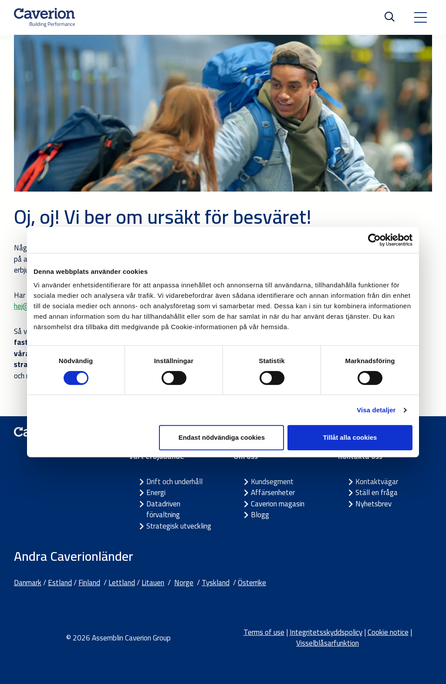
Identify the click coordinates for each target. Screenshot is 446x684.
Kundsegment (272, 482)
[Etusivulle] (44, 17)
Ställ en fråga (376, 492)
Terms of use (263, 632)
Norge (183, 583)
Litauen (153, 583)
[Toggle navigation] (420, 17)
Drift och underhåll (174, 482)
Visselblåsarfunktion (327, 643)
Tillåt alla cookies (350, 437)
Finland (89, 583)
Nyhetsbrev (373, 504)
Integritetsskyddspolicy (326, 632)
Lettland (121, 583)
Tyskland (216, 583)
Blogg (260, 515)
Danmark (27, 583)
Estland (60, 583)
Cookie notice (388, 632)
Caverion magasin (277, 504)
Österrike (252, 583)
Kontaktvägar (376, 482)
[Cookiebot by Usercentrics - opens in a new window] (374, 239)
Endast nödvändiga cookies (222, 437)
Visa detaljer (376, 410)
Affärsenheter (273, 492)
